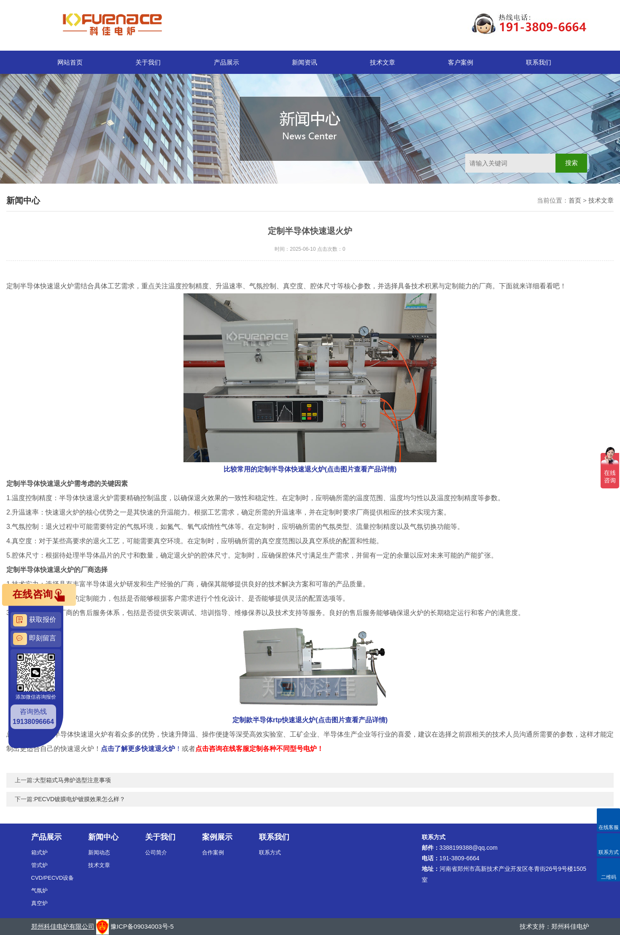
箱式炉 (39, 852)
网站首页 (70, 62)
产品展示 (226, 62)
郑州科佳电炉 (570, 926)
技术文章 (382, 62)
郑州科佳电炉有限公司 (62, 926)
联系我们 (538, 62)
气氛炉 (39, 890)
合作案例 (213, 852)
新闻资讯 (304, 62)
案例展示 (217, 837)
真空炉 (39, 903)
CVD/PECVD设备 (52, 878)
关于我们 (148, 62)
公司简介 (156, 852)
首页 (575, 200)
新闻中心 (103, 837)
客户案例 (460, 62)
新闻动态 (99, 852)
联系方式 (270, 852)
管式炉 (39, 865)
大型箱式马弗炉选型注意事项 (72, 780)
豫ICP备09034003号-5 (142, 926)
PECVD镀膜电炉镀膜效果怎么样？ (79, 799)
